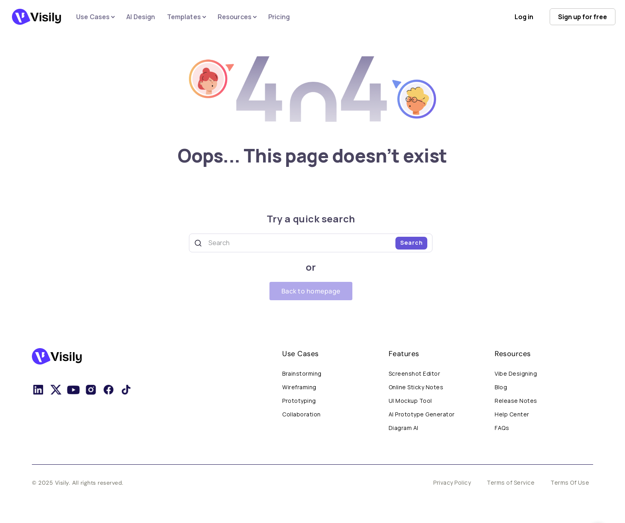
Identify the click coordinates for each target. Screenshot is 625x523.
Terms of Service (511, 482)
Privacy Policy (452, 482)
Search (411, 242)
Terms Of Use (569, 482)
